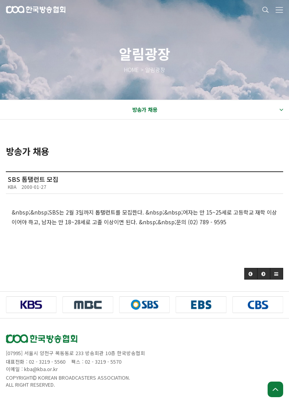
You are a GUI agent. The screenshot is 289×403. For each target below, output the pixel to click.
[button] (250, 274)
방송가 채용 (207, 109)
